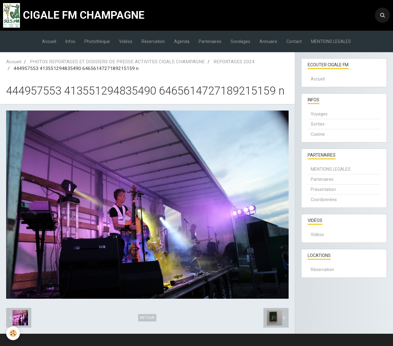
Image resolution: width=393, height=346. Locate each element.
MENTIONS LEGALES (331, 41)
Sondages (240, 41)
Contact (294, 41)
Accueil (49, 41)
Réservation (153, 41)
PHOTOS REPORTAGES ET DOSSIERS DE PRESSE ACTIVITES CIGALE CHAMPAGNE (117, 61)
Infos (70, 41)
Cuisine (318, 134)
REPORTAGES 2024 (234, 61)
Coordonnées (324, 199)
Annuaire (268, 41)
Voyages (319, 113)
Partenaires (210, 41)
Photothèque (97, 41)
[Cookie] (13, 333)
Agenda (181, 41)
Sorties (318, 124)
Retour (147, 318)
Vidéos (125, 41)
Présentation (323, 189)
